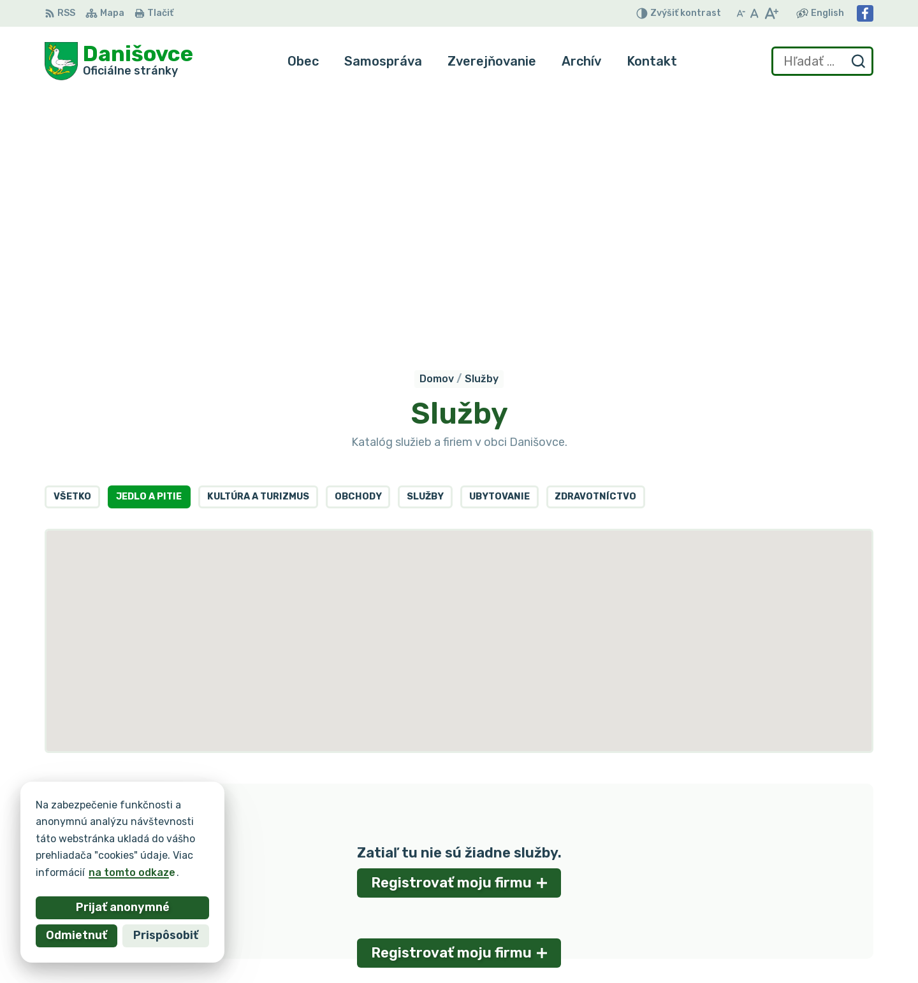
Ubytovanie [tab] (499, 247)
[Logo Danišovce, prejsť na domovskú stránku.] (119, 61)
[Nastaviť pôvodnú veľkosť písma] (754, 13)
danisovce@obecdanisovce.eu (796, 905)
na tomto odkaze (132, 872)
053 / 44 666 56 (761, 890)
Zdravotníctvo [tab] (595, 247)
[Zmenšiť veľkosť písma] (741, 13)
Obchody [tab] (358, 247)
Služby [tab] (425, 247)
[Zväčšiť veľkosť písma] (771, 13)
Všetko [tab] (72, 247)
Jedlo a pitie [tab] (149, 247)
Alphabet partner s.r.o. (233, 825)
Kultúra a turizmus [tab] (258, 247)
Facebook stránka (766, 919)
